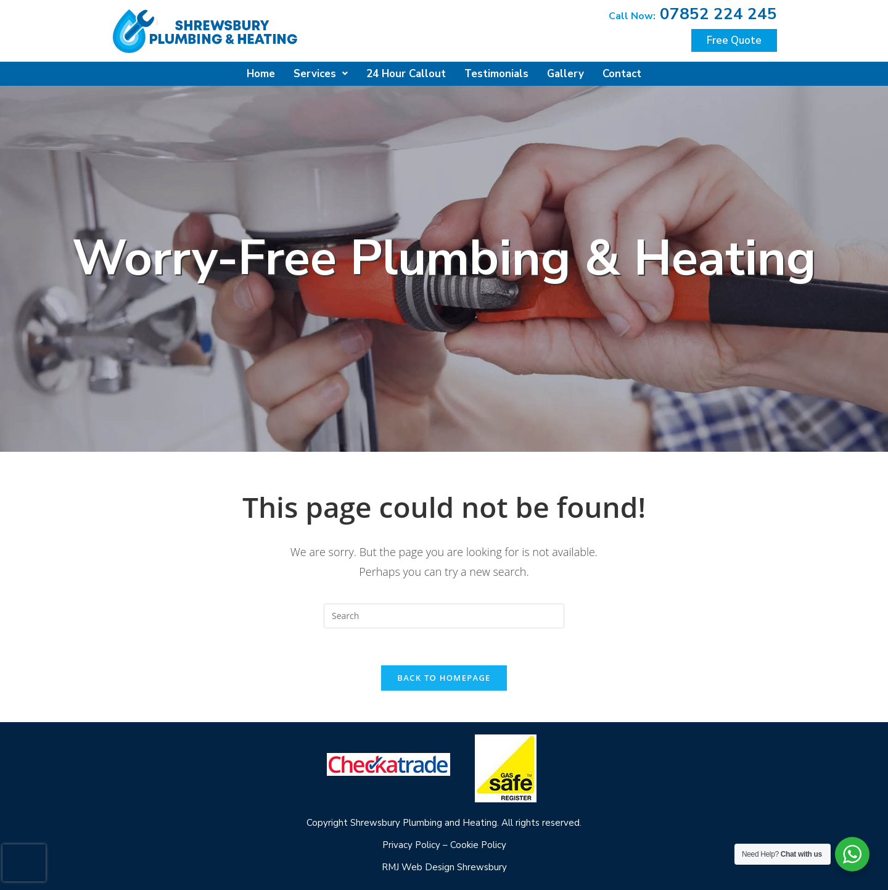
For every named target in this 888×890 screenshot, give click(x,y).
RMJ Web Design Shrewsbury (444, 866)
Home (259, 73)
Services (319, 73)
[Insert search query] (444, 614)
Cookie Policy (478, 844)
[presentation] (24, 862)
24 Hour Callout (405, 73)
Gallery (566, 73)
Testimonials (496, 73)
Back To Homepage (443, 677)
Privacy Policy (411, 844)
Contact (623, 73)
